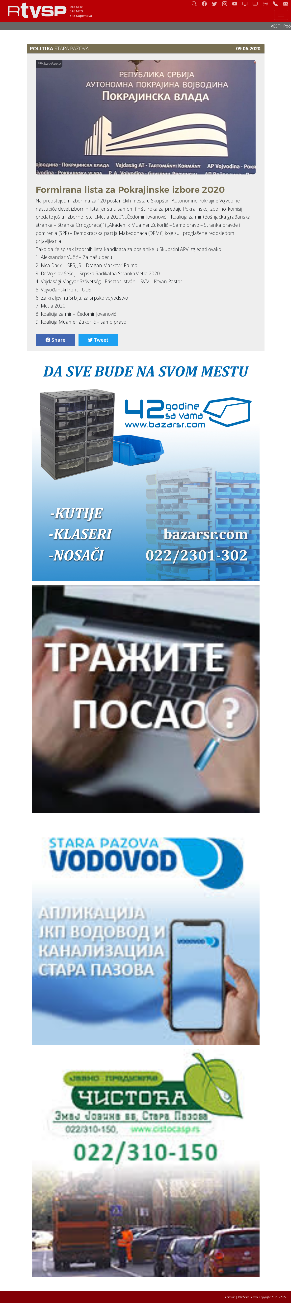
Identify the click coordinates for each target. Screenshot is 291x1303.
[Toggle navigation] (281, 15)
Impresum (229, 1297)
